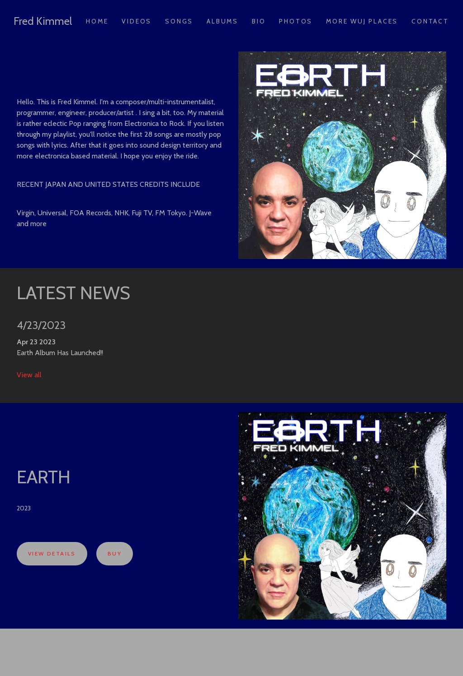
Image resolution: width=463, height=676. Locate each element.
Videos (136, 21)
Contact (430, 21)
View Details (52, 553)
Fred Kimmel (43, 21)
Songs (179, 21)
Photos (295, 21)
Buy (115, 553)
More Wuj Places (362, 21)
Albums (222, 21)
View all (29, 374)
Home (97, 21)
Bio (258, 21)
